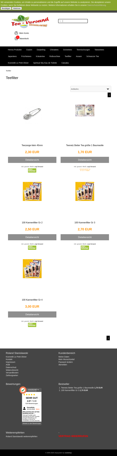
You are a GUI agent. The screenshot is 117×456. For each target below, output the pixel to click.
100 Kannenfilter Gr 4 (32, 300)
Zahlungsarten (12, 375)
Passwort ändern (66, 362)
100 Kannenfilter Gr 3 (84, 222)
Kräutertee (40, 56)
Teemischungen (83, 50)
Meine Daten (64, 357)
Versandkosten (12, 373)
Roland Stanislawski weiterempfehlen (21, 436)
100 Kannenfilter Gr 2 (32, 222)
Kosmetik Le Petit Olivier (18, 63)
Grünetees (67, 50)
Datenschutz (11, 367)
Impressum (10, 362)
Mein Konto (24, 33)
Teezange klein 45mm (32, 145)
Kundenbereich (67, 353)
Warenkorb (24, 38)
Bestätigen (6, 8)
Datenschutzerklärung (96, 5)
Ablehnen (17, 8)
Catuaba (65, 63)
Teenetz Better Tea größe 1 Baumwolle (85, 145)
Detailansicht (32, 159)
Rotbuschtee (54, 56)
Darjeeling (41, 50)
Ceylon (29, 50)
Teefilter (68, 56)
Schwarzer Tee (92, 56)
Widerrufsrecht (12, 370)
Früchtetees (26, 56)
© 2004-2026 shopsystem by (58, 453)
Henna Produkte (15, 50)
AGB (8, 365)
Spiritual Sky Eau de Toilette (45, 63)
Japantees (12, 56)
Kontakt (9, 359)
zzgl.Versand (39, 166)
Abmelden (63, 365)
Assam (79, 56)
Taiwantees (99, 50)
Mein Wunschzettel (67, 359)
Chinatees (54, 50)
